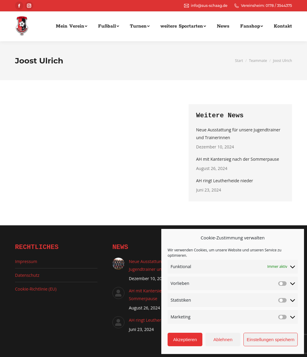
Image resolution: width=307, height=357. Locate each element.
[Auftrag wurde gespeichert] (118, 264)
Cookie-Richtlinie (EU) (35, 289)
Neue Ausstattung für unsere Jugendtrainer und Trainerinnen (238, 133)
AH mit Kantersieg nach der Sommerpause (237, 159)
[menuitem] (71, 26)
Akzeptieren (185, 339)
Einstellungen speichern (270, 339)
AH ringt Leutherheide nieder (224, 180)
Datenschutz (27, 275)
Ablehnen (222, 339)
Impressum (26, 261)
